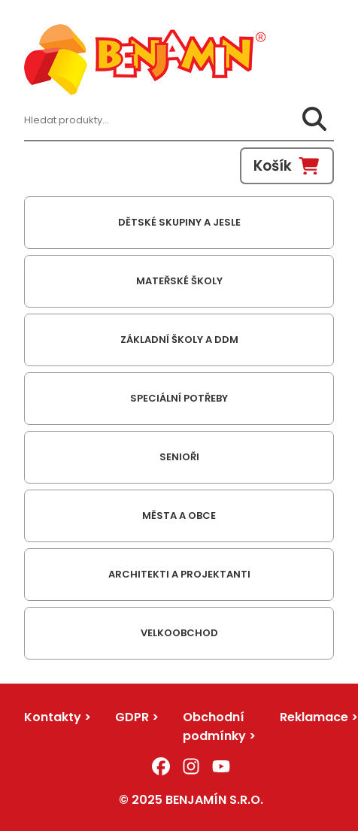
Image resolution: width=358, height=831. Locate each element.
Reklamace (314, 717)
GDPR (132, 717)
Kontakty (52, 717)
